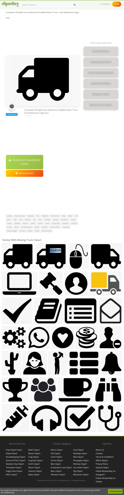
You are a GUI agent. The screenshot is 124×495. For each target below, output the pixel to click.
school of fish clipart (15, 460)
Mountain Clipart (81, 474)
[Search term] (48, 5)
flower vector (47, 231)
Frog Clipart (33, 457)
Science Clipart (35, 471)
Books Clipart (34, 453)
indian (30, 231)
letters (73, 220)
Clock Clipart (56, 457)
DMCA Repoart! (25, 173)
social (70, 216)
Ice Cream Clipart (81, 467)
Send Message (12, 114)
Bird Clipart (78, 457)
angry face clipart (14, 471)
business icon (20, 216)
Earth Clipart (34, 464)
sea (34, 220)
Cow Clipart (78, 449)
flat (38, 216)
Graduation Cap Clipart (61, 467)
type (15, 220)
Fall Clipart (55, 453)
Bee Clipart (56, 464)
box (21, 220)
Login (116, 4)
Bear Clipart (56, 471)
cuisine (22, 231)
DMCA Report (102, 460)
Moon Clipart (57, 449)
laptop (9, 216)
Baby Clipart (33, 474)
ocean (40, 223)
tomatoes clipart (13, 467)
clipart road (11, 453)
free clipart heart (14, 449)
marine (25, 223)
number (65, 223)
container (64, 220)
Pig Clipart (77, 471)
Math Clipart (34, 449)
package (47, 220)
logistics (74, 223)
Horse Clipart (57, 460)
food (47, 223)
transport (66, 227)
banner (27, 220)
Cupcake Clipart (35, 460)
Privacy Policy (102, 464)
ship (63, 216)
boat (8, 220)
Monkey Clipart (80, 464)
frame (9, 227)
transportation (26, 227)
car (76, 216)
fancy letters (55, 227)
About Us (100, 449)
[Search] (74, 5)
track (37, 231)
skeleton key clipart (15, 464)
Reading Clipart (80, 453)
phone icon (55, 216)
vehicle (55, 220)
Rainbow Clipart (58, 474)
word (16, 227)
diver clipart (11, 474)
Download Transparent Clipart (24, 162)
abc (40, 220)
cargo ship (55, 223)
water (37, 227)
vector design (12, 231)
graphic (44, 227)
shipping (30, 216)
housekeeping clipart (15, 457)
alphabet (45, 216)
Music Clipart (34, 467)
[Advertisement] (43, 38)
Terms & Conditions (105, 457)
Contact (99, 453)
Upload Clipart (102, 467)
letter (33, 223)
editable (17, 223)
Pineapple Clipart (81, 460)
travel (9, 223)
